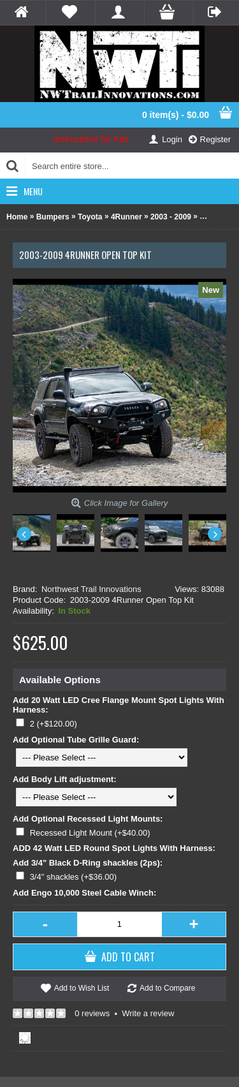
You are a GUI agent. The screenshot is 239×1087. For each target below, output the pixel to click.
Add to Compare (167, 988)
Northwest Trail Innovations (91, 589)
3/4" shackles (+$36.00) (73, 877)
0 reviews (92, 1013)
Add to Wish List (82, 988)
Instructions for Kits (91, 139)
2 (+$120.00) (53, 723)
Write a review (148, 1013)
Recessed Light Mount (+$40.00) (90, 833)
